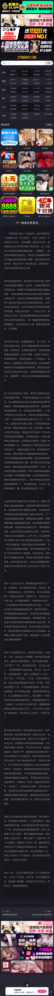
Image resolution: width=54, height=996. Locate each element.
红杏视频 (13, 118)
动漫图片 (48, 97)
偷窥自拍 (13, 97)
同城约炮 (13, 114)
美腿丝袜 (13, 100)
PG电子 (13, 71)
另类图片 (48, 100)
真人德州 (25, 71)
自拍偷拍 (25, 80)
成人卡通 (37, 88)
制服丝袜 (13, 92)
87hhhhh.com (27, 57)
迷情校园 (13, 109)
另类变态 (48, 92)
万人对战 (37, 71)
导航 (3, 115)
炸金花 (25, 75)
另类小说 (25, 109)
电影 (3, 90)
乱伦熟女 (37, 92)
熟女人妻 (13, 83)
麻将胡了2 (13, 75)
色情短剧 (25, 118)
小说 (3, 107)
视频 (3, 81)
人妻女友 (37, 105)
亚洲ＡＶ (13, 80)
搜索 (48, 63)
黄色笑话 (37, 109)
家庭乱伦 (25, 105)
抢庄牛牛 (48, 75)
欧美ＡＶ (37, 80)
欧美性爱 (48, 88)
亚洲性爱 (13, 88)
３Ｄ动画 (48, 80)
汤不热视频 (48, 114)
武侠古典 (48, 105)
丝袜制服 (25, 83)
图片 (3, 98)
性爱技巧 (48, 109)
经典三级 (25, 92)
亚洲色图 (25, 97)
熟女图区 (37, 100)
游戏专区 (48, 71)
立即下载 (42, 991)
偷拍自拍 (25, 88)
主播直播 (37, 83)
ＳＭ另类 (48, 83)
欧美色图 (37, 97)
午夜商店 (25, 114)
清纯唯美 (25, 100)
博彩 (3, 72)
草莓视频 (37, 114)
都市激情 (13, 105)
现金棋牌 (37, 75)
